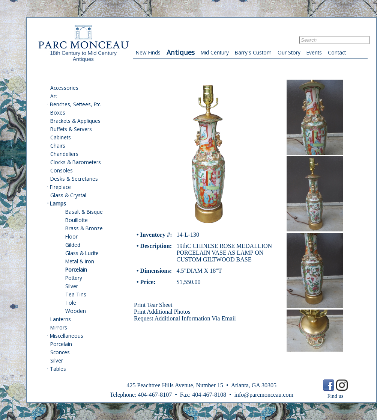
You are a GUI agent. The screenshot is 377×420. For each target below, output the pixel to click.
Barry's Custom (253, 52)
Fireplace (60, 186)
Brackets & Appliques (75, 120)
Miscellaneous (66, 335)
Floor (71, 236)
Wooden (75, 310)
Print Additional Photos (162, 311)
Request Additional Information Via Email (185, 318)
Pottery (73, 277)
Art (53, 96)
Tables (58, 368)
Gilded (72, 244)
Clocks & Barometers (75, 162)
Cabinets (60, 137)
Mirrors (58, 327)
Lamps (58, 203)
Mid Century (215, 52)
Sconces (60, 352)
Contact (337, 52)
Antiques (181, 52)
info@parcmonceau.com (263, 394)
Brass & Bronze (84, 228)
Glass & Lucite (82, 253)
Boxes (57, 112)
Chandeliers (64, 153)
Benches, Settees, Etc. (75, 104)
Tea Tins (75, 294)
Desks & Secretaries (74, 178)
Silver (71, 286)
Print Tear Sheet (153, 305)
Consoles (61, 170)
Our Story (289, 52)
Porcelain (76, 269)
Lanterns (60, 319)
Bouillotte (76, 220)
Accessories (64, 87)
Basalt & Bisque (84, 211)
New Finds (148, 52)
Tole (70, 302)
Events (314, 52)
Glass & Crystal (68, 195)
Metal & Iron (79, 261)
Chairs (57, 145)
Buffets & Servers (71, 129)
